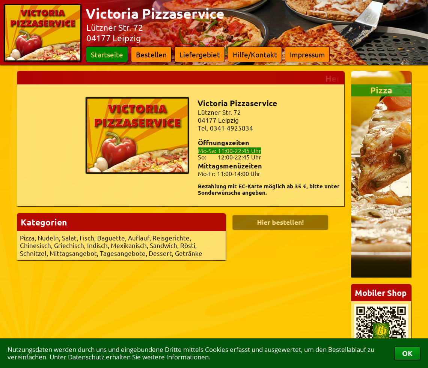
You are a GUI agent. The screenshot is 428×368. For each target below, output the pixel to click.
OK (407, 353)
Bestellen (151, 54)
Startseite (107, 54)
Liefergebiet (199, 54)
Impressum (307, 54)
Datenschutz (86, 357)
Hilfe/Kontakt (255, 54)
